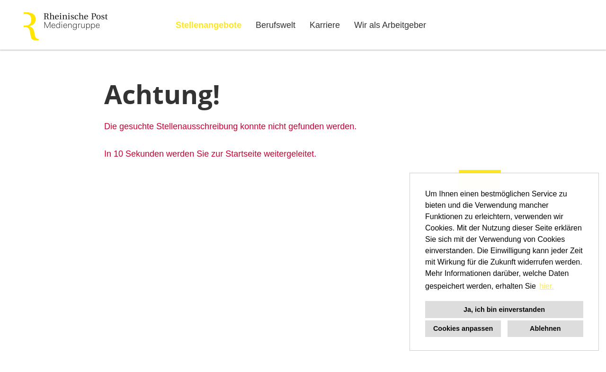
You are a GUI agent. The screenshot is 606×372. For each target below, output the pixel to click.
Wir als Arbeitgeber (390, 25)
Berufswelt (275, 25)
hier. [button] (547, 286)
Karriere (325, 25)
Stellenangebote (208, 25)
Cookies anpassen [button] (463, 328)
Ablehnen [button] (545, 328)
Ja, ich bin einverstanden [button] (504, 309)
